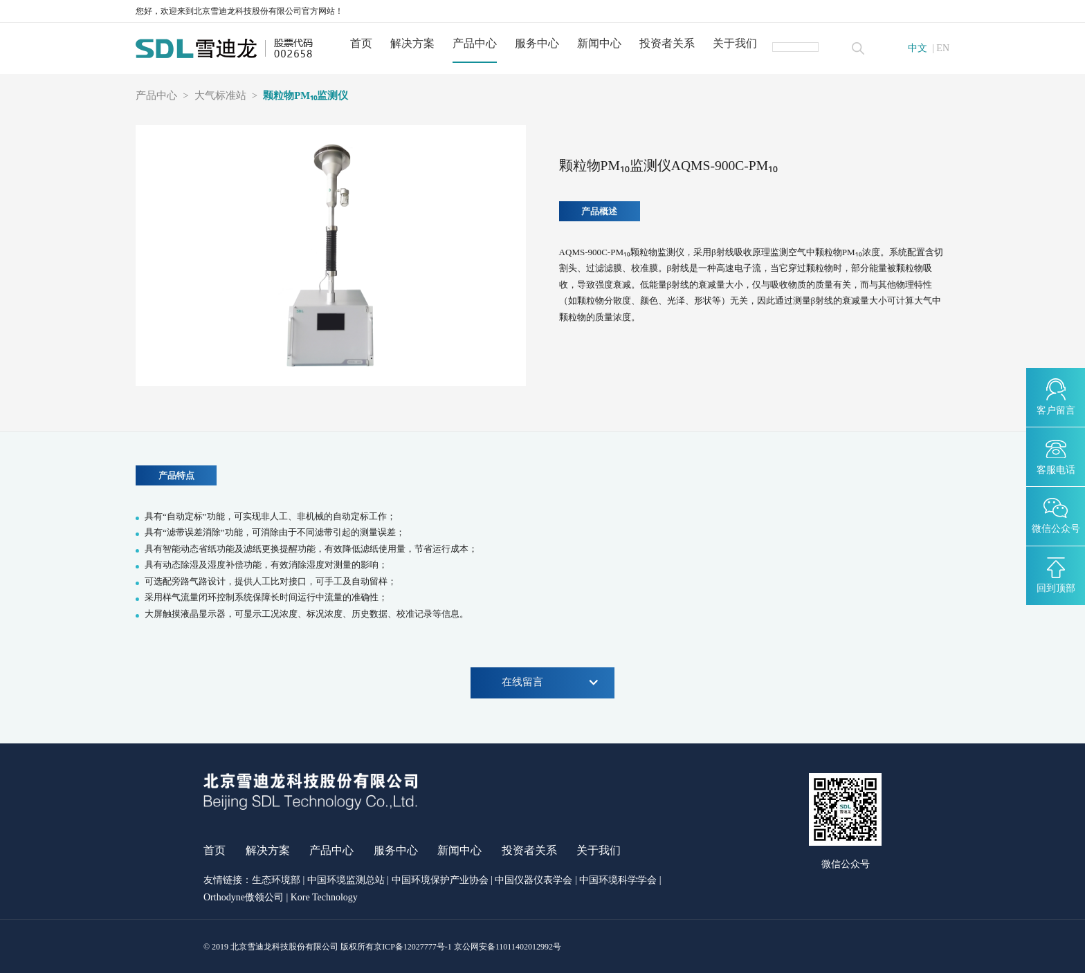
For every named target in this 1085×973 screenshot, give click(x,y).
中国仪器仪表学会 (533, 880)
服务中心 (538, 43)
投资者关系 (668, 43)
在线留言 (550, 682)
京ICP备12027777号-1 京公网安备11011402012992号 (467, 947)
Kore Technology (324, 897)
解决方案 (414, 43)
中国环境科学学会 (618, 880)
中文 (917, 48)
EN (942, 48)
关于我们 (736, 43)
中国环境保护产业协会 (440, 880)
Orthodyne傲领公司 (243, 897)
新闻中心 (600, 43)
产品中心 (476, 43)
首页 (363, 43)
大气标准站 (220, 96)
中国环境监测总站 (346, 880)
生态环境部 (276, 880)
